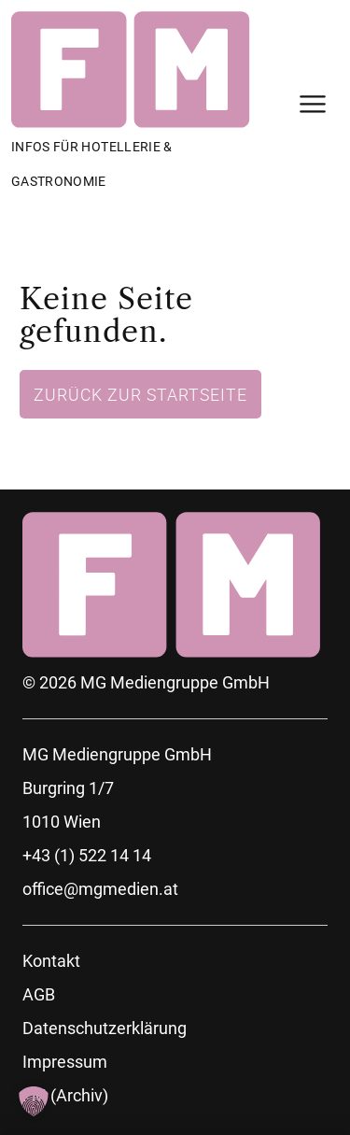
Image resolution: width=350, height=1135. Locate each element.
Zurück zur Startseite (140, 394)
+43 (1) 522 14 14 (86, 855)
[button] (33, 1101)
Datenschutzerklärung (104, 1028)
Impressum (64, 1061)
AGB (38, 994)
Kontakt (51, 961)
